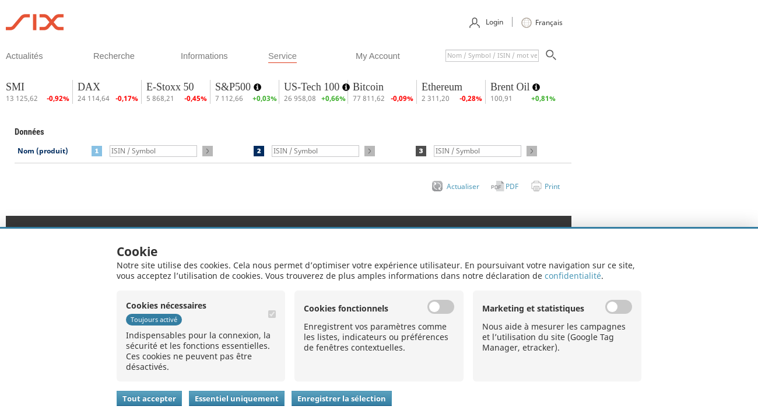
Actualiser (463, 186)
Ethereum (442, 87)
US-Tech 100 (313, 87)
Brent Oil (511, 87)
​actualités (24, 56)
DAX (89, 87)
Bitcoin (368, 87)
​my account (378, 56)
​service (282, 56)
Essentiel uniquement (237, 398)
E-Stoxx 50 (170, 87)
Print (552, 186)
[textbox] (492, 56)
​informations (204, 56)
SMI (15, 87)
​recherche (114, 56)
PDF (512, 186)
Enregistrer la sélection (341, 398)
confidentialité (573, 275)
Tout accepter (149, 398)
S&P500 (234, 87)
